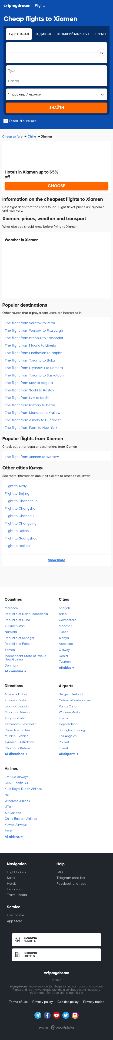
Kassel (63, 748)
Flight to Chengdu (19, 516)
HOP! (8, 794)
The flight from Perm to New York (31, 427)
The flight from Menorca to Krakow (32, 412)
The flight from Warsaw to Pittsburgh (34, 330)
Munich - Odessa (17, 712)
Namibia (11, 631)
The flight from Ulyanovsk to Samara (34, 367)
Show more (56, 560)
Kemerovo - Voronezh (21, 724)
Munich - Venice (17, 736)
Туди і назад (19, 34)
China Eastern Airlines (21, 818)
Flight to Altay (16, 486)
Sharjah (64, 608)
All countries (14, 671)
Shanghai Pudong (72, 730)
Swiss (8, 830)
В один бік (43, 34)
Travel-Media (17, 894)
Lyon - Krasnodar (17, 706)
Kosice (63, 718)
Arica (62, 613)
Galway (64, 649)
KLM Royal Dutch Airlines (23, 788)
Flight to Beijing (17, 493)
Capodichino (68, 724)
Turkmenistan (15, 626)
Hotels (11, 883)
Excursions (15, 889)
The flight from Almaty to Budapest (33, 420)
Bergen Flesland (71, 694)
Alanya (64, 637)
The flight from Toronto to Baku (30, 360)
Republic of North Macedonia (26, 613)
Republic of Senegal (19, 637)
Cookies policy (68, 1001)
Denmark (11, 665)
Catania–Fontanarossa (75, 700)
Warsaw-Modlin (70, 712)
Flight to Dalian (17, 530)
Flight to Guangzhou (21, 538)
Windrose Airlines (17, 800)
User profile (15, 915)
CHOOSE (57, 186)
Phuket (64, 742)
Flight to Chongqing (21, 523)
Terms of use (18, 1001)
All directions (15, 754)
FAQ (59, 872)
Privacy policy (42, 1001)
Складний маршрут (73, 34)
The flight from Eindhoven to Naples (34, 353)
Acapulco (66, 643)
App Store (14, 921)
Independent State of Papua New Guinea (25, 657)
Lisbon (63, 631)
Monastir (65, 626)
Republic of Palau (17, 643)
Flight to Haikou (17, 545)
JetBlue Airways (16, 776)
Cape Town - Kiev (17, 730)
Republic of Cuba (17, 619)
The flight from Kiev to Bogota (29, 382)
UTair (9, 806)
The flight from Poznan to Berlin (30, 405)
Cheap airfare (12, 136)
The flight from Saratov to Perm (30, 323)
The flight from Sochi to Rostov (29, 390)
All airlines (12, 836)
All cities (65, 667)
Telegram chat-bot (70, 877)
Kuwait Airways (16, 824)
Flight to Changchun (21, 501)
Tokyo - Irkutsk (15, 718)
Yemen (10, 649)
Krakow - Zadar (16, 700)
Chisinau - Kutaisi (17, 748)
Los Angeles (67, 736)
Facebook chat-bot (71, 883)
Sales (11, 877)
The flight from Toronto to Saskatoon (34, 375)
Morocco (11, 608)
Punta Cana (67, 706)
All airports (67, 754)
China (32, 136)
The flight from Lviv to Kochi (27, 397)
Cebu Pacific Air (16, 782)
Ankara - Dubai (16, 694)
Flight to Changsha (20, 508)
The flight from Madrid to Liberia (30, 345)
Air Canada (13, 812)
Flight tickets (16, 872)
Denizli (64, 655)
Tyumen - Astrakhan (19, 742)
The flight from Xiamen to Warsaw (32, 456)
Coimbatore (67, 619)
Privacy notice (93, 1001)
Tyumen (65, 661)
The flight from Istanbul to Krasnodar (34, 338)
